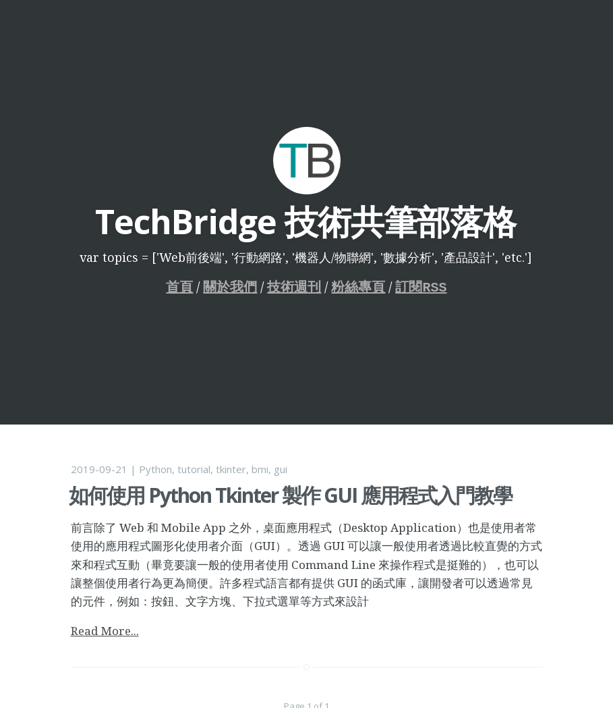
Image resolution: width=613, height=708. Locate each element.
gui (280, 469)
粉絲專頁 (359, 287)
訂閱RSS (421, 287)
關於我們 (231, 287)
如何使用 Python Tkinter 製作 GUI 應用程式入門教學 (290, 495)
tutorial (193, 469)
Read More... (105, 630)
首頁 (180, 287)
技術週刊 (295, 287)
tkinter (231, 469)
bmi (260, 469)
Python (155, 469)
